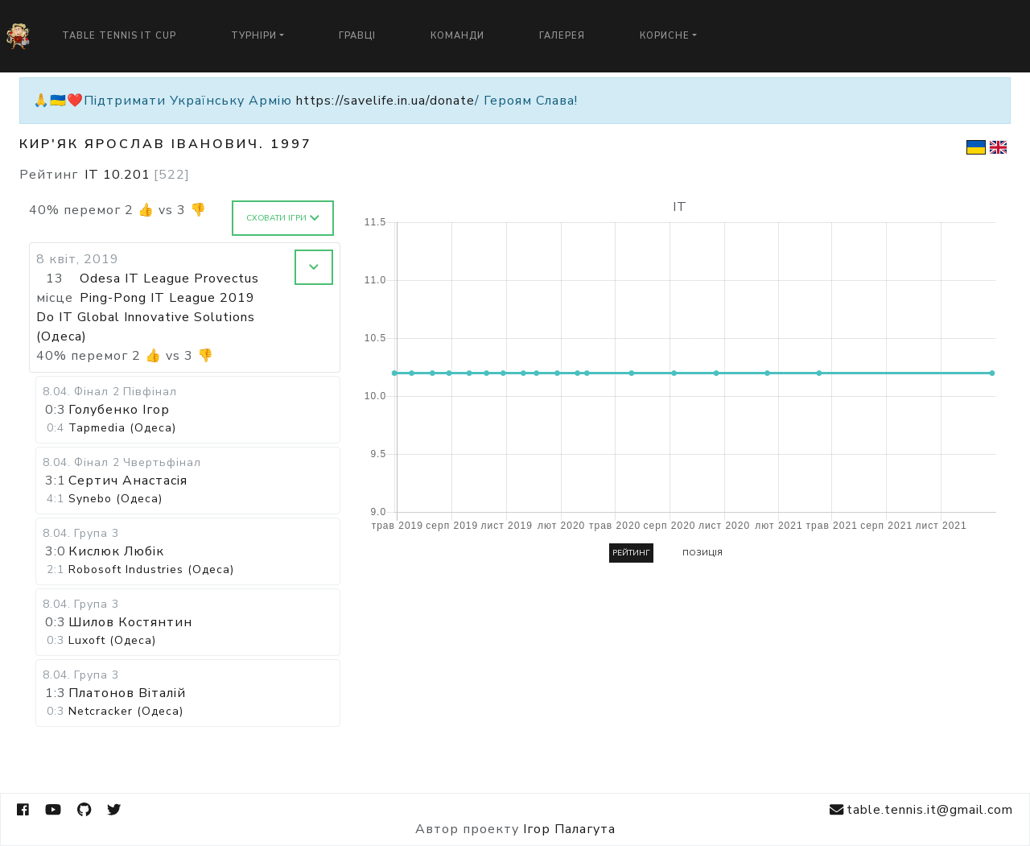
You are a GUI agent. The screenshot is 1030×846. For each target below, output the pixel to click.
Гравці (357, 36)
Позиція (702, 553)
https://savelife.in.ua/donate (385, 100)
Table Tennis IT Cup (119, 36)
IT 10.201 (137, 175)
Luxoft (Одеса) (112, 640)
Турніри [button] (254, 36)
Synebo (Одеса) (115, 498)
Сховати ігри (282, 218)
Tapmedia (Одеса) (122, 427)
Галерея (562, 36)
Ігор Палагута (569, 829)
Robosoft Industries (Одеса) (151, 569)
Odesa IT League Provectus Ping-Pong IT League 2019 (169, 288)
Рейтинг (631, 553)
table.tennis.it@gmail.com (921, 810)
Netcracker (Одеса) (125, 711)
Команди (457, 36)
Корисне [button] (665, 36)
